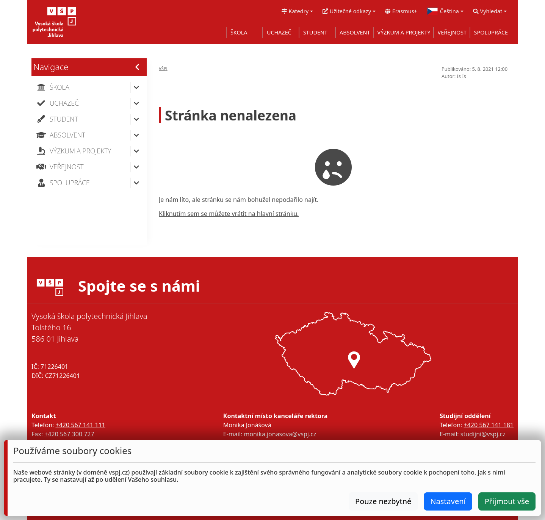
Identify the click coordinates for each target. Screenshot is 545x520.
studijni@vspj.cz (483, 434)
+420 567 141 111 (80, 425)
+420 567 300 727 (69, 434)
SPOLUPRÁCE (491, 32)
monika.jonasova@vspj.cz (280, 434)
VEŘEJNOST (452, 32)
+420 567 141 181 (489, 425)
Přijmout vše (507, 501)
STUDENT (315, 32)
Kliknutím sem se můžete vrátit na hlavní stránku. (229, 213)
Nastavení (447, 501)
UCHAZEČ (279, 32)
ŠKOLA (238, 32)
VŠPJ (163, 68)
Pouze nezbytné (383, 501)
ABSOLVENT (355, 32)
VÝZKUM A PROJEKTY (404, 32)
